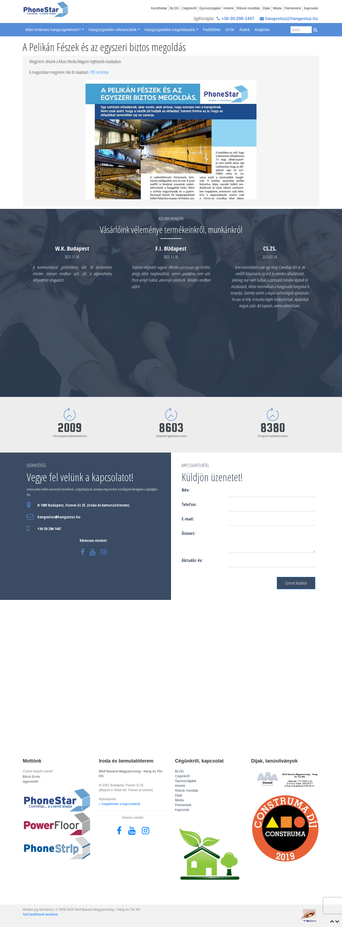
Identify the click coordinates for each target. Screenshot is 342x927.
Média (277, 8)
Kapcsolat (311, 8)
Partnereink (293, 8)
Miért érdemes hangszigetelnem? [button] (53, 30)
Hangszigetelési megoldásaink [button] (170, 30)
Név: (185, 490)
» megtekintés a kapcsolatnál (119, 804)
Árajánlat (262, 30)
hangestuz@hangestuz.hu (289, 18)
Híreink (228, 8)
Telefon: (189, 504)
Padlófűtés (212, 30)
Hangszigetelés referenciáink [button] (113, 30)
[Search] (301, 29)
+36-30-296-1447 (235, 18)
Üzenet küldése (296, 583)
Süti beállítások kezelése (40, 914)
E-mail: (188, 519)
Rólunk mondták (248, 8)
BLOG (174, 8)
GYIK (230, 30)
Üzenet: (188, 533)
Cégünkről (189, 8)
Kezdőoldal (159, 8)
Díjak (266, 8)
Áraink (244, 30)
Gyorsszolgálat (209, 8)
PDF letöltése (99, 72)
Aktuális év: (192, 560)
